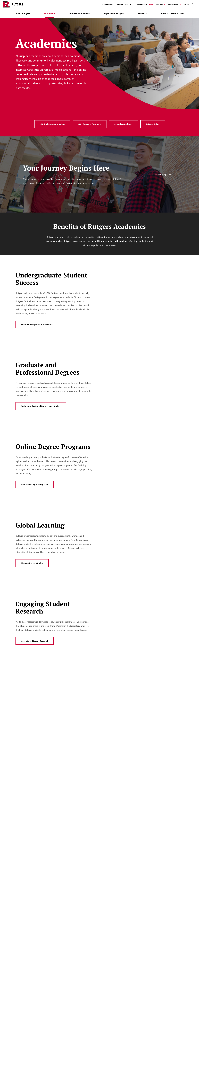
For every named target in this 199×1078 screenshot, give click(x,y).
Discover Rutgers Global (32, 563)
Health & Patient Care (172, 13)
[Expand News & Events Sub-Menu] (174, 4)
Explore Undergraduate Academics (37, 324)
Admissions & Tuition (79, 13)
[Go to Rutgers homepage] (13, 4)
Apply (151, 4)
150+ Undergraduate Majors (52, 124)
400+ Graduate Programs (89, 124)
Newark (120, 4)
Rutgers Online (153, 124)
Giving (186, 4)
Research (142, 13)
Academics (49, 13)
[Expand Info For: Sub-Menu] (160, 4)
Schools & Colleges (123, 124)
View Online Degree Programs (34, 484)
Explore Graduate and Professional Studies (41, 406)
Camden (128, 4)
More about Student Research (34, 641)
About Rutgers (22, 13)
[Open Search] (193, 4)
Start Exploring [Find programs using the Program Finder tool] (161, 174)
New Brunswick (108, 4)
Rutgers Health (141, 4)
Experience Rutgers (114, 13)
